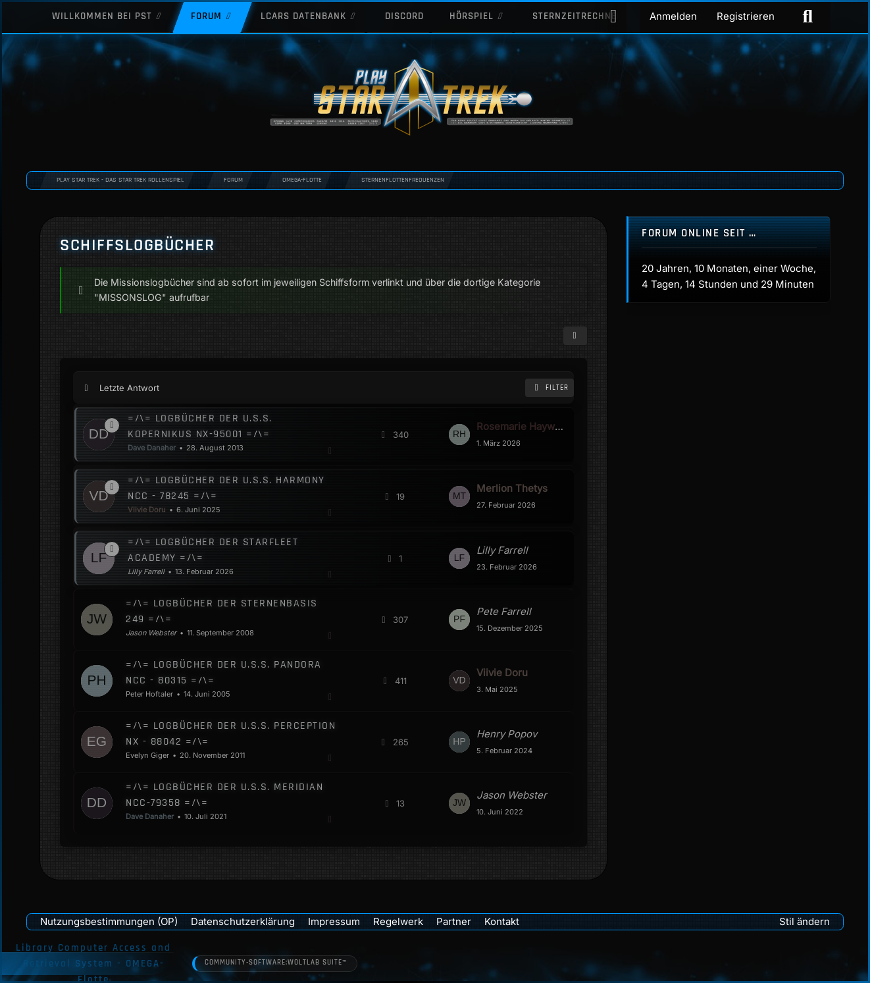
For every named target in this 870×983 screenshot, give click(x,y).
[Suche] (807, 16)
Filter (549, 388)
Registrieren (746, 16)
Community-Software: (276, 963)
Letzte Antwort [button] (129, 387)
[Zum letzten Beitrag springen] (458, 434)
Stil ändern (804, 921)
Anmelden (673, 16)
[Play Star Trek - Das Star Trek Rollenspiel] (435, 99)
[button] (574, 336)
